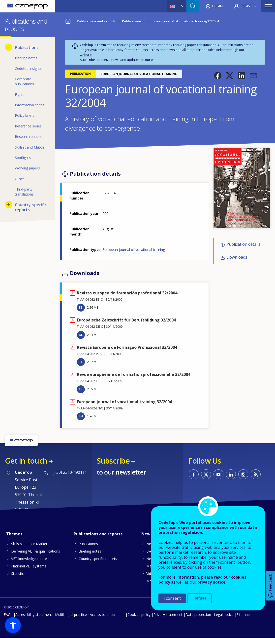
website (86, 54)
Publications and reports (96, 21)
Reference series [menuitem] (28, 126)
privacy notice (211, 582)
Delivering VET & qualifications (35, 551)
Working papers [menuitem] (27, 168)
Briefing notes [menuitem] (26, 58)
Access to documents (107, 614)
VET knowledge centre (29, 558)
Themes (14, 534)
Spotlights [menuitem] (23, 157)
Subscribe (87, 59)
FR (81, 389)
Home (68, 20)
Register (248, 5)
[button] (218, 75)
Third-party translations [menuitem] (24, 192)
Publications (131, 21)
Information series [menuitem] (29, 105)
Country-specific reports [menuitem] (31, 207)
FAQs (8, 614)
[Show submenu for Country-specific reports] (8, 204)
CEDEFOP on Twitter (206, 474)
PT (81, 361)
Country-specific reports (98, 558)
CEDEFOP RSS (256, 474)
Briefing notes (90, 551)
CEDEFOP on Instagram (243, 474)
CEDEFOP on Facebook (194, 474)
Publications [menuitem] (26, 47)
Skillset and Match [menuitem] (29, 147)
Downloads (236, 257)
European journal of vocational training (133, 249)
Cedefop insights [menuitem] (28, 68)
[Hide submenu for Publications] (8, 47)
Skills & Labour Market (29, 543)
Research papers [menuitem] (28, 136)
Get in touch (26, 461)
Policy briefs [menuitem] (24, 115)
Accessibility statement (33, 614)
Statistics (18, 573)
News (150, 543)
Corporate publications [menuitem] (24, 81)
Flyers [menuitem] (19, 94)
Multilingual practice (71, 614)
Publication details (243, 244)
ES (81, 307)
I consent (172, 598)
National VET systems (28, 566)
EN (81, 416)
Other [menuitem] (19, 178)
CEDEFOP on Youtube (218, 474)
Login (217, 5)
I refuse (199, 598)
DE (81, 334)
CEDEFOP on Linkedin (231, 474)
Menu (268, 6)
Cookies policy (139, 614)
